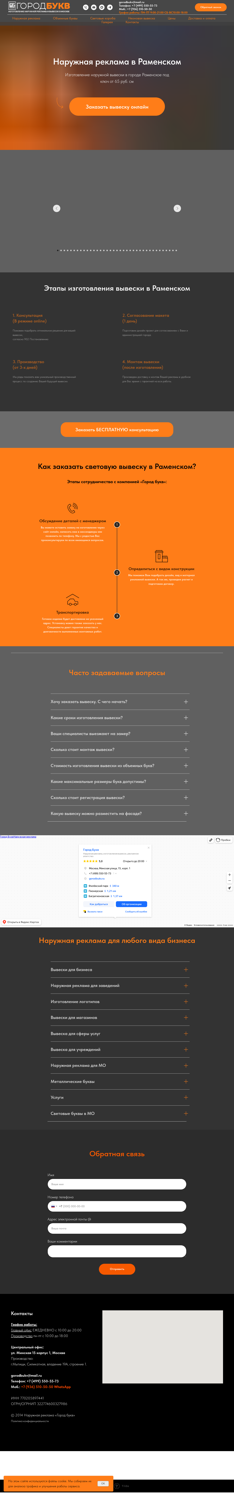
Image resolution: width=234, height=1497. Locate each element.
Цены (172, 18)
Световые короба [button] (102, 18)
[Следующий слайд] (177, 208)
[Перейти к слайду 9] (84, 250)
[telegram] (110, 7)
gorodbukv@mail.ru (131, 2)
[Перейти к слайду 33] (163, 250)
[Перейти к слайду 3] (64, 250)
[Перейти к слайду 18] (113, 250)
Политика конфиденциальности (30, 1421)
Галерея (107, 22)
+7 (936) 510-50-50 (139, 9)
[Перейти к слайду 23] (130, 250)
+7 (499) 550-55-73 (144, 5)
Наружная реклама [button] (26, 18)
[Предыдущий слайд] (56, 208)
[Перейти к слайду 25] (136, 250)
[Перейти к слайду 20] (120, 250)
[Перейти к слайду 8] (81, 250)
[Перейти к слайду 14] (100, 250)
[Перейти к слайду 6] (74, 250)
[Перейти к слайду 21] (123, 250)
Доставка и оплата (201, 18)
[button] (211, 7)
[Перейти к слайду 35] (169, 250)
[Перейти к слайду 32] (160, 250)
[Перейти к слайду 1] (57, 250)
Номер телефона (60, 1197)
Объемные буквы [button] (65, 18)
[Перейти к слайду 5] (71, 250)
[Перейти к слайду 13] (97, 250)
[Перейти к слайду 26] (140, 250)
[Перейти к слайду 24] (133, 250)
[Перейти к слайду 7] (77, 250)
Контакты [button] (132, 22)
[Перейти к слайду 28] (146, 250)
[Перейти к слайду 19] (117, 250)
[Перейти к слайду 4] (67, 250)
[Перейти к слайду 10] (87, 250)
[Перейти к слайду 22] (127, 250)
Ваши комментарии (62, 1241)
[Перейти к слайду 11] (90, 250)
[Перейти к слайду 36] (173, 250)
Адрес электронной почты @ (69, 1219)
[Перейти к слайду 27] (143, 250)
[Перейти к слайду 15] (104, 250)
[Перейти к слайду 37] (176, 250)
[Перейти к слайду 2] (61, 250)
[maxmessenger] (102, 7)
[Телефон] (85, 7)
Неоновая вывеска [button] (141, 18)
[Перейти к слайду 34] (166, 250)
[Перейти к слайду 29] (150, 250)
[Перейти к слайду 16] (107, 250)
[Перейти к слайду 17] (110, 250)
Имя (51, 1175)
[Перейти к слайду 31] (156, 250)
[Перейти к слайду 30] (153, 250)
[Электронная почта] (94, 7)
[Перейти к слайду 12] (94, 250)
